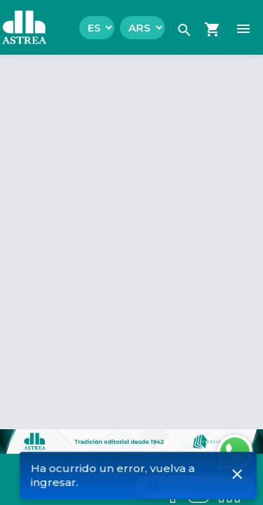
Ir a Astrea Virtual (195, 486)
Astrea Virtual (90, 487)
